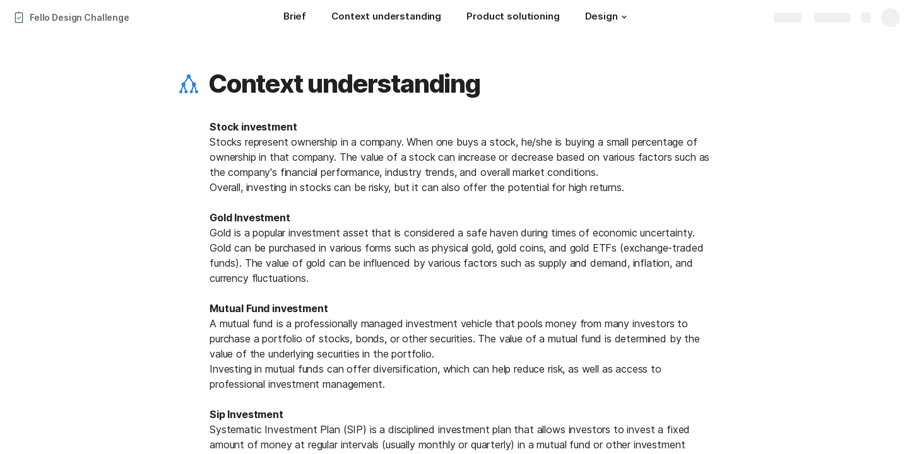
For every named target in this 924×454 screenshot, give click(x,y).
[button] (624, 17)
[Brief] (295, 17)
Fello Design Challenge (79, 17)
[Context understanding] (386, 17)
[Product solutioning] (513, 17)
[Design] (607, 17)
